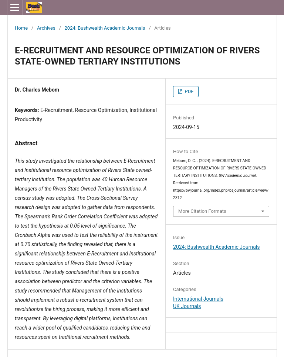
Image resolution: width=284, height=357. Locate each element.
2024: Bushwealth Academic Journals (105, 28)
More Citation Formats (202, 211)
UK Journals (187, 306)
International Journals (198, 299)
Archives (46, 28)
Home (21, 28)
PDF (188, 91)
